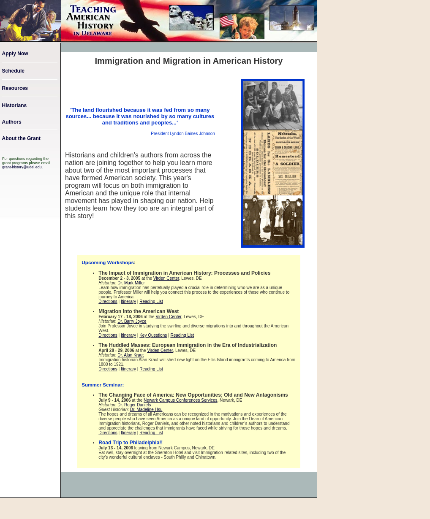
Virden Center (166, 278)
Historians (14, 105)
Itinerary (128, 301)
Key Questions (153, 335)
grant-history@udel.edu (22, 167)
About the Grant (21, 138)
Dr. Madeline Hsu (146, 409)
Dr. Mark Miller (130, 283)
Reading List (151, 301)
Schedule (13, 71)
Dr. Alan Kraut (130, 355)
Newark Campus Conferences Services (181, 400)
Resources (15, 88)
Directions (107, 301)
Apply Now (15, 54)
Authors (12, 122)
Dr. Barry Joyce (131, 321)
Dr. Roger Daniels (134, 405)
